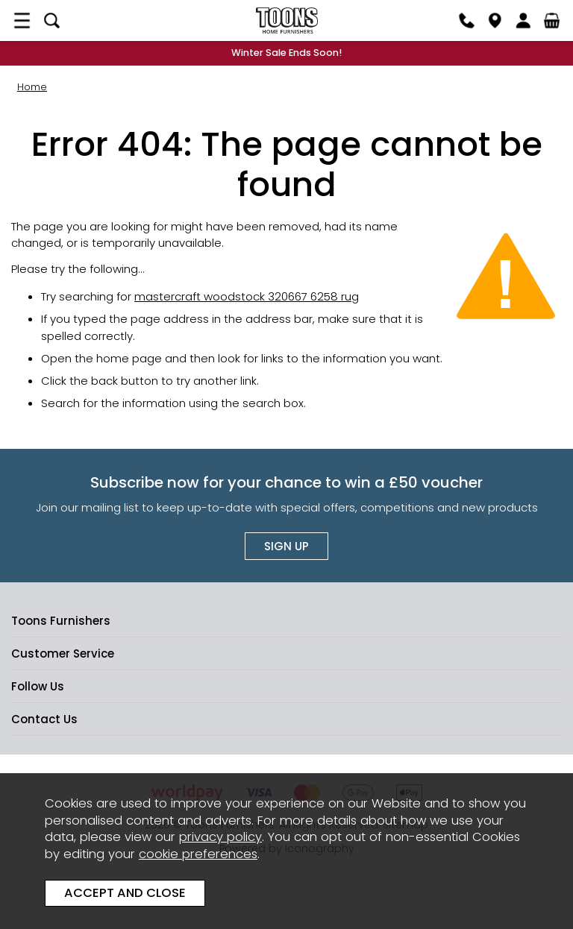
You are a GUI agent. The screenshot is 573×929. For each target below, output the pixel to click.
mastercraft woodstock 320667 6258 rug (246, 296)
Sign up (286, 546)
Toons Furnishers (286, 20)
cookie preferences (198, 854)
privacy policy (220, 836)
